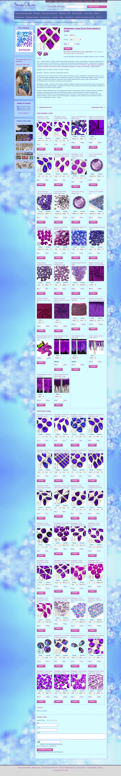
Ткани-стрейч (88, 13)
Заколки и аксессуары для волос (85, 17)
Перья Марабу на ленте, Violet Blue (78, 337)
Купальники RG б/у (64, 1)
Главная (16, 22)
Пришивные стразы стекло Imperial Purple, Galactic (95, 488)
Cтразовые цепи (45, 17)
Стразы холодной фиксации (23, 13)
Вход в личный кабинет (24, 768)
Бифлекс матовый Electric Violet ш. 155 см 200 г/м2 (96, 118)
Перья (61, 17)
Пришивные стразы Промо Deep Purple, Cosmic (62, 561)
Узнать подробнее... (24, 113)
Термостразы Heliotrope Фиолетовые (78, 118)
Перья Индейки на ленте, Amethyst (44, 375)
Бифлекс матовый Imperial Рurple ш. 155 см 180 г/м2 (61, 300)
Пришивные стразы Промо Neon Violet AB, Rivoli (77, 600)
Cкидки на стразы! (24, 103)
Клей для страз (19, 17)
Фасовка (66, 39)
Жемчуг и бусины (77, 13)
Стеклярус (55, 17)
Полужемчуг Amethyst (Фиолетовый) (60, 228)
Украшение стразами (76, 1)
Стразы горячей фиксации (49, 13)
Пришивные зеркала (32, 17)
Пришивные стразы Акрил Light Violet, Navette (96, 672)
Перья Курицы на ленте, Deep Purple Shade (61, 375)
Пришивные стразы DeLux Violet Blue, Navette (62, 415)
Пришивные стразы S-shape (23, 151)
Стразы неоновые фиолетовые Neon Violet (44, 228)
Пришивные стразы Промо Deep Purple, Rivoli (62, 524)
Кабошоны (36, 13)
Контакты (103, 1)
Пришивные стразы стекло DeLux (43, 22)
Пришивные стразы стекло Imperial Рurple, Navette (44, 488)
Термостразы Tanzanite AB (96, 192)
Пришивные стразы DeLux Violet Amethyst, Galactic (62, 155)
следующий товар (98, 107)
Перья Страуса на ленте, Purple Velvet (96, 337)
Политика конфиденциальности (67, 768)
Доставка (96, 1)
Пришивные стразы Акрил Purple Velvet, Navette (44, 672)
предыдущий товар (44, 107)
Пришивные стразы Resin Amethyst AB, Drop (78, 636)
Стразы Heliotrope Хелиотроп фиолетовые (44, 192)
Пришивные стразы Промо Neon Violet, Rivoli (96, 561)
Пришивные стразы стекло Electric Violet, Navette (60, 119)
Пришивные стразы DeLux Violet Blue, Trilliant (78, 415)
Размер (66, 35)
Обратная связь (36, 768)
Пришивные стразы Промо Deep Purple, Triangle (43, 562)
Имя (38, 723)
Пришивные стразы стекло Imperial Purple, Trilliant (78, 488)
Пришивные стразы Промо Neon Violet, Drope (76, 562)
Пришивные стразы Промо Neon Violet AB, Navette (95, 600)
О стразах (49, 1)
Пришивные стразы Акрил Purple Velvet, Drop (62, 672)
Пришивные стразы (64, 13)
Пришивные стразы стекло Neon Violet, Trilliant (77, 156)
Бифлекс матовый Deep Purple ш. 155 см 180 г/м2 (96, 264)
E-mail (38, 727)
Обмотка (99, 17)
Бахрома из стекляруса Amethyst (78, 299)
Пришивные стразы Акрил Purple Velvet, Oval (78, 672)
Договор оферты (81, 768)
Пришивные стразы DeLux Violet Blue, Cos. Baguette (62, 451)
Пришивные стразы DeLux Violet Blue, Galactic (44, 451)
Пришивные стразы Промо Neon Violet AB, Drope (62, 599)
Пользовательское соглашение (49, 768)
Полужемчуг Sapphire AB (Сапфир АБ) (78, 228)
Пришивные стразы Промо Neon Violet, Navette (43, 600)
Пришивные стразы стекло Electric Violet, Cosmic (43, 119)
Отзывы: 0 (40, 707)
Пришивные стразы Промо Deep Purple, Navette (94, 525)
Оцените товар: (41, 720)
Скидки (56, 1)
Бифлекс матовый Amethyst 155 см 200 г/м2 (44, 300)
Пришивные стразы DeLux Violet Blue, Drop (44, 155)
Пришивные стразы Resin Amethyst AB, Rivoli (44, 636)
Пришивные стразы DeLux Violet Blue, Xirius (78, 451)
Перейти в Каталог (23, 64)
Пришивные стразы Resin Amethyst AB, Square (61, 636)
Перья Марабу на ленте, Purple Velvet (61, 337)
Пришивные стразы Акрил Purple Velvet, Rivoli (96, 636)
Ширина (83, 318)
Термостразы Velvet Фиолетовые (77, 192)
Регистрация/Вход (92, 768)
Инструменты (69, 17)
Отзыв (38, 732)
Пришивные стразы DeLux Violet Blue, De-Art (96, 451)
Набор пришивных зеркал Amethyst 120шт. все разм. (44, 338)
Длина (92, 136)
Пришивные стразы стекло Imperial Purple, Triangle (62, 487)
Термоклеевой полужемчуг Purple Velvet (44, 264)
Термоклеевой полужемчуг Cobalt (97, 228)
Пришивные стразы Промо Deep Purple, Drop (78, 524)
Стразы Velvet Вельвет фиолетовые (96, 155)
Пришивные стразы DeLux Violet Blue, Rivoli (44, 415)
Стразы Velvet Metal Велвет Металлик (60, 192)
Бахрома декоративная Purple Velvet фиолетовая (97, 299)
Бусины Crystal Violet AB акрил (78, 264)
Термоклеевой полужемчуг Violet (59, 264)
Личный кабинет (88, 1)
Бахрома (96, 13)
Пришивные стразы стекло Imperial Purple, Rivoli (44, 525)
